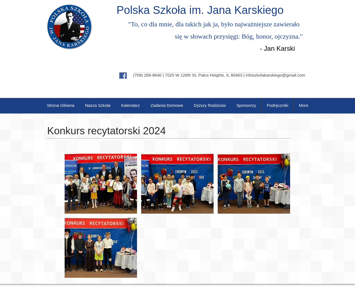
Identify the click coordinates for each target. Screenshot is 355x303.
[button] (101, 184)
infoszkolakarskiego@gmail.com (275, 75)
